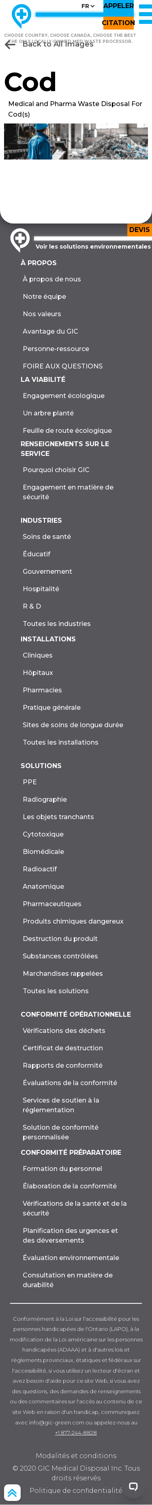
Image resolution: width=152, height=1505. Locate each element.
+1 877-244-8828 (76, 1432)
